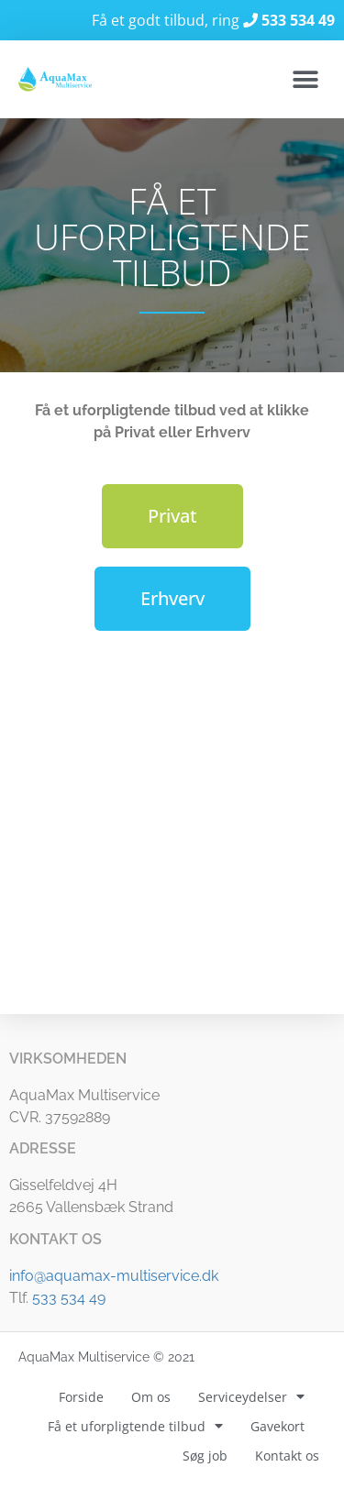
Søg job (205, 1455)
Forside (81, 1397)
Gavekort (277, 1426)
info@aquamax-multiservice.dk (113, 1276)
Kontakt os (287, 1455)
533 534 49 (68, 1298)
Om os (151, 1397)
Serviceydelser (251, 1397)
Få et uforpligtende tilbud (135, 1426)
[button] (305, 79)
